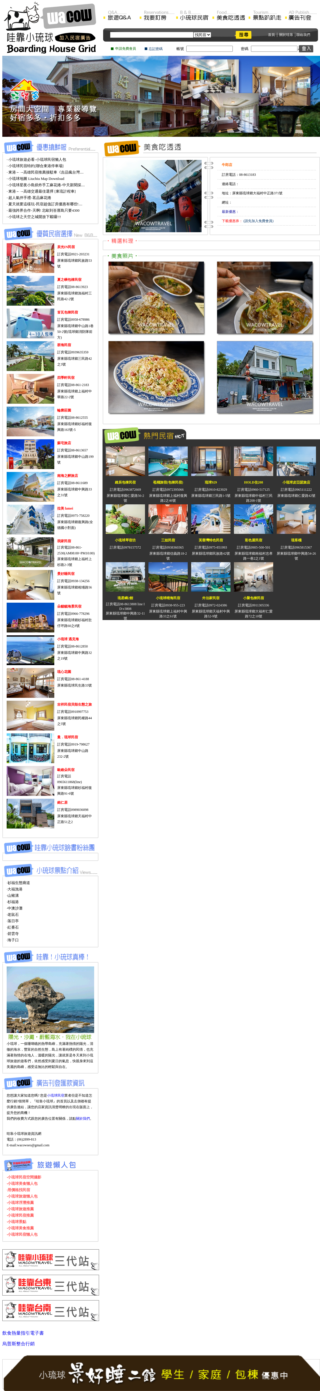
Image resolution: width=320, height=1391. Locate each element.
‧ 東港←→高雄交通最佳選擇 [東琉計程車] (41, 191)
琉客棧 (296, 540)
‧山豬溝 (13, 895)
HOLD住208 (253, 482)
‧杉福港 (13, 902)
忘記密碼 (156, 49)
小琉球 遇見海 (68, 639)
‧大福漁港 (15, 889)
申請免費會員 (125, 49)
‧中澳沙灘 (15, 908)
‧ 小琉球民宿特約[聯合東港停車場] (35, 166)
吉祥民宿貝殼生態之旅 (74, 704)
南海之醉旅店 (67, 476)
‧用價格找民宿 (18, 1190)
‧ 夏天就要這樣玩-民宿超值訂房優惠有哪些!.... (44, 204)
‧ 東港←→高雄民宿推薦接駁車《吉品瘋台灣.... (45, 172)
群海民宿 (64, 345)
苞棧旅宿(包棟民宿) (168, 482)
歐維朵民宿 (66, 770)
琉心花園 (64, 672)
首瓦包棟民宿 (67, 312)
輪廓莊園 (64, 410)
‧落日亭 (13, 921)
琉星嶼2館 (125, 598)
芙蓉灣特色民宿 (211, 540)
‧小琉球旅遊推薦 (20, 1209)
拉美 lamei (65, 508)
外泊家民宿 (210, 598)
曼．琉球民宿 (67, 737)
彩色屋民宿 (253, 540)
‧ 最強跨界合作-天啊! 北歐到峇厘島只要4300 (43, 210)
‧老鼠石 (13, 914)
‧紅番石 (13, 927)
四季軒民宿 (66, 378)
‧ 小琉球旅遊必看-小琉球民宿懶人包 (36, 159)
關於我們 (83, 1119)
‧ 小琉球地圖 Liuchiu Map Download (35, 178)
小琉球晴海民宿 (168, 598)
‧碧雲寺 (13, 933)
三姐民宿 (168, 540)
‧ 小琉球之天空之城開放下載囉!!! (34, 217)
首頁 (271, 35)
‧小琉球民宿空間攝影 (24, 1177)
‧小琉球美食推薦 (20, 1228)
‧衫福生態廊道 (18, 883)
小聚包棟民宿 (253, 598)
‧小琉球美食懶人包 (22, 1183)
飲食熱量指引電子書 (23, 1333)
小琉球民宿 (55, 1095)
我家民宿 (64, 541)
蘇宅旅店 (64, 443)
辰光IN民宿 (66, 247)
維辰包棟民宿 (125, 482)
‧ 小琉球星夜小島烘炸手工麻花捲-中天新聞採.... (46, 185)
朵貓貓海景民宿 (69, 606)
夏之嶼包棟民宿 (69, 280)
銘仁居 (62, 802)
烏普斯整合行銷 (18, 1343)
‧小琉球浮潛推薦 (20, 1202)
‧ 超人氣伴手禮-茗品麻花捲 (29, 197)
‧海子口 (13, 940)
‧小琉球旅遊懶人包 (22, 1196)
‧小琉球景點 (16, 1222)
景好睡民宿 (66, 574)
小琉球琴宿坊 (125, 540)
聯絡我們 (303, 35)
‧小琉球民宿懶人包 (22, 1234)
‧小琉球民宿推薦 (20, 1215)
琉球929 (211, 482)
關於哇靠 (286, 35)
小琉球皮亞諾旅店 (296, 482)
